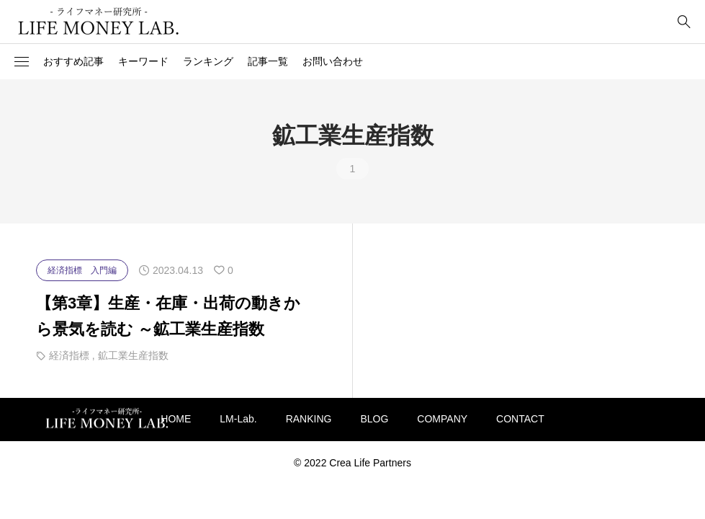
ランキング (208, 61)
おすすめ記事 (73, 61)
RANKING (309, 419)
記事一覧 (268, 61)
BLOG (374, 419)
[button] (21, 62)
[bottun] (684, 22)
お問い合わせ (332, 61)
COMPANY (442, 419)
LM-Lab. (238, 419)
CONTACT (520, 419)
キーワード (143, 61)
